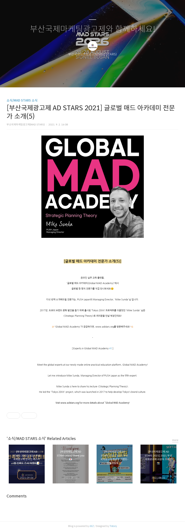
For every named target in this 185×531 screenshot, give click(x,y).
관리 (112, 79)
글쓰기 (72, 79)
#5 (110, 348)
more (175, 440)
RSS (99, 79)
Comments (17, 496)
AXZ (92, 526)
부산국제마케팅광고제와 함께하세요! (92, 29)
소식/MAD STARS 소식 (22, 100)
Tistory (113, 526)
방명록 (85, 79)
